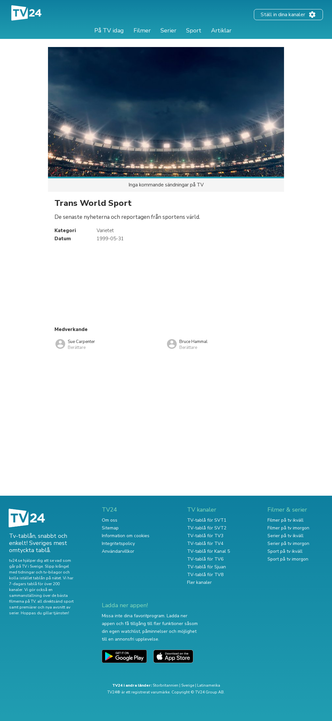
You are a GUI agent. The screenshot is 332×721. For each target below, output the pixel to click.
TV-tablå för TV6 (205, 559)
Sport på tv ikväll (284, 551)
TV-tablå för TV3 (205, 536)
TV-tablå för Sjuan (206, 567)
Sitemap (110, 528)
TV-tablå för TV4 (205, 543)
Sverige (187, 685)
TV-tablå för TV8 (205, 575)
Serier (168, 30)
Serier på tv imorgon (288, 543)
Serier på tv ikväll (285, 536)
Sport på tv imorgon (287, 559)
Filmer (142, 30)
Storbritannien (165, 685)
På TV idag (109, 30)
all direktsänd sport (55, 601)
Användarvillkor (118, 551)
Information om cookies (125, 536)
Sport (193, 30)
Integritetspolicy (118, 543)
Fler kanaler (199, 582)
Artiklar (221, 30)
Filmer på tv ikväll (285, 520)
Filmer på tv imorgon (288, 528)
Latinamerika (208, 685)
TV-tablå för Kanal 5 (208, 551)
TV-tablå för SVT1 (206, 520)
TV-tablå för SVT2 (206, 528)
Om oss (109, 520)
